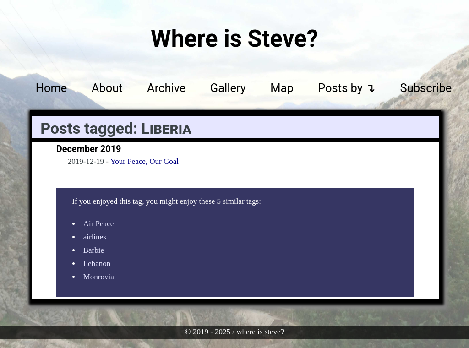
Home (51, 87)
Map (281, 87)
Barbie (93, 250)
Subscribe (426, 87)
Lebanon (96, 263)
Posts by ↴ (347, 87)
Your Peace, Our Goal (144, 161)
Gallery (228, 87)
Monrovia (98, 276)
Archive (166, 87)
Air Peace (98, 223)
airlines (94, 237)
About (107, 87)
